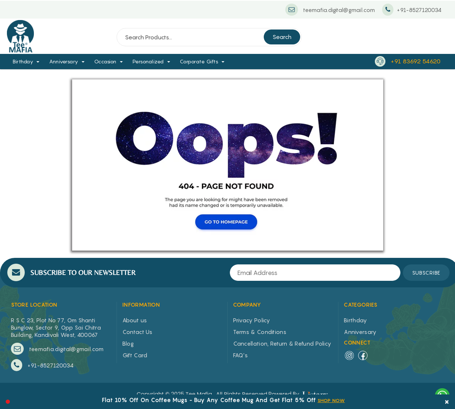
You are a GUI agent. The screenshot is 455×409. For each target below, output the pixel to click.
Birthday (23, 61)
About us (134, 320)
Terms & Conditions (259, 332)
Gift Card (135, 355)
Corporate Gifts (199, 61)
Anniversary (63, 61)
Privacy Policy (251, 320)
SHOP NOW (331, 400)
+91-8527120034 (42, 365)
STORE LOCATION (34, 305)
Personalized (148, 61)
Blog (128, 343)
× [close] (447, 401)
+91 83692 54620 (415, 61)
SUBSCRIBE (426, 273)
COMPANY (247, 305)
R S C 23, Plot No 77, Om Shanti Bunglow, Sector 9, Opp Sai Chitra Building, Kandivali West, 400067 (56, 327)
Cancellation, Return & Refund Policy (282, 343)
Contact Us (137, 332)
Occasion (105, 61)
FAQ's (240, 355)
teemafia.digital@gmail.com (57, 349)
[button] (40, 61)
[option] (223, 399)
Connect (357, 342)
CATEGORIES (360, 305)
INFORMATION (141, 305)
